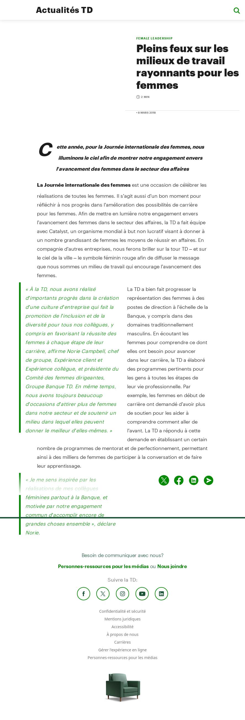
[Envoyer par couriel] (208, 480)
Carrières (122, 642)
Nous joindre (172, 566)
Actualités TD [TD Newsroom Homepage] (64, 10)
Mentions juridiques (122, 619)
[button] (237, 10)
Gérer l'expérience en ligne (122, 649)
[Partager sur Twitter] (163, 480)
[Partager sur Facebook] (178, 480)
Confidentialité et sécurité (122, 611)
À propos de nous (122, 634)
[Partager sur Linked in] (193, 480)
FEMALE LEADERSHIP (154, 38)
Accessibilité (122, 626)
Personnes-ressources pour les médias (103, 566)
